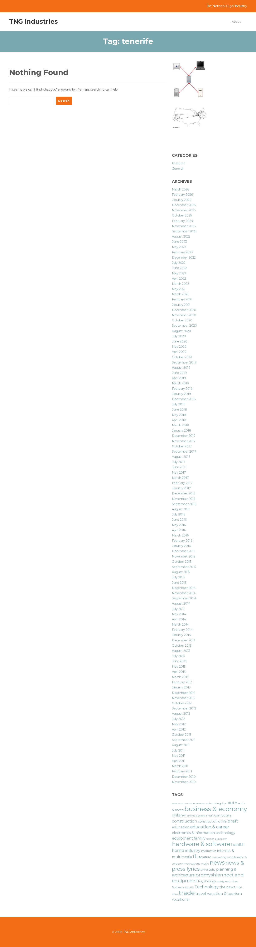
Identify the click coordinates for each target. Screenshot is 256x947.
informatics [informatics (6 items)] (208, 850)
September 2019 (184, 362)
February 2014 (182, 630)
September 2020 (184, 325)
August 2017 (181, 457)
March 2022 (180, 284)
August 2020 (181, 331)
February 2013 (182, 682)
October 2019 (182, 357)
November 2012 (183, 698)
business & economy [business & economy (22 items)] (215, 809)
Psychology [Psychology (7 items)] (207, 881)
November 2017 (183, 441)
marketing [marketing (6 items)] (219, 857)
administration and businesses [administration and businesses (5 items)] (188, 803)
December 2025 (183, 205)
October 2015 (181, 562)
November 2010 (184, 782)
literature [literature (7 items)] (204, 857)
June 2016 (179, 519)
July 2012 (178, 719)
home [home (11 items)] (178, 850)
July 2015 (178, 577)
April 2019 (179, 378)
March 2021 (180, 294)
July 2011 (178, 750)
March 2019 (180, 383)
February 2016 (182, 541)
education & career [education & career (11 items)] (209, 826)
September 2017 (184, 451)
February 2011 (182, 771)
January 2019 (181, 394)
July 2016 (178, 514)
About (236, 22)
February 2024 (182, 221)
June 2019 (179, 373)
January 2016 (181, 546)
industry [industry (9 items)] (192, 850)
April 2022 (179, 278)
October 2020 (182, 320)
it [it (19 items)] (195, 856)
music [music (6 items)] (205, 863)
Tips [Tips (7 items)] (239, 887)
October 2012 (182, 703)
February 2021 (182, 299)
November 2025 (183, 210)
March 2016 (180, 535)
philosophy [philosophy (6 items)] (208, 869)
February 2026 (182, 195)
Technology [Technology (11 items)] (206, 886)
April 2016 (179, 530)
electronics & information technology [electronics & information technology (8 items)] (203, 833)
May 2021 (179, 289)
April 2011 (178, 761)
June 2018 (179, 409)
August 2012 (181, 714)
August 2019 (181, 368)
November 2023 (184, 226)
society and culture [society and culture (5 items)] (227, 881)
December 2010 (184, 777)
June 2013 (179, 661)
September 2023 (184, 231)
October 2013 (182, 645)
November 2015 (183, 556)
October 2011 (181, 735)
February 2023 (182, 252)
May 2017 (179, 472)
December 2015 (183, 551)
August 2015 (181, 572)
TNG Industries (33, 21)
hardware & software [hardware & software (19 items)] (201, 843)
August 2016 (181, 509)
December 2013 (183, 640)
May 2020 (179, 346)
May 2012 (179, 724)
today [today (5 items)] (175, 894)
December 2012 (183, 693)
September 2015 (184, 567)
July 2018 (178, 404)
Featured (178, 163)
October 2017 (182, 446)
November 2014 (183, 593)
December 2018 (184, 399)
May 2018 (179, 415)
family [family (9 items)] (200, 838)
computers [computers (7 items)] (222, 815)
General (177, 168)
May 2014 (179, 614)
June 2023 (179, 242)
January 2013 (181, 687)
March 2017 (180, 478)
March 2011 (180, 766)
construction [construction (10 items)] (184, 821)
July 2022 (178, 263)
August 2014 (181, 603)
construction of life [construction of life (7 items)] (212, 821)
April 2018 (179, 420)
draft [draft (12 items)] (232, 821)
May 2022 (179, 273)
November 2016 (183, 499)
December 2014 (183, 588)
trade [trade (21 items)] (187, 892)
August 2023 (181, 236)
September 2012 (184, 708)
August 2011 (181, 745)
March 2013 (180, 677)
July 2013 (178, 656)
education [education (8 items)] (180, 827)
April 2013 (179, 672)
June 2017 (179, 467)
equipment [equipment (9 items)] (182, 838)
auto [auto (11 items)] (232, 802)
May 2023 (179, 247)
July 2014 (178, 609)
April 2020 (179, 352)
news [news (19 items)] (217, 862)
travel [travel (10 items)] (200, 893)
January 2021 (181, 305)
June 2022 (179, 268)
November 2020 (184, 315)
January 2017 (181, 488)
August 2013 (181, 651)
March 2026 (180, 189)
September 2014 (184, 598)
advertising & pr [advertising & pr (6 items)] (216, 803)
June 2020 (179, 341)
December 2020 (184, 310)
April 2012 (179, 729)
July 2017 (178, 462)
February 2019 (182, 389)
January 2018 (181, 430)
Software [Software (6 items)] (178, 887)
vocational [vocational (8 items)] (181, 899)
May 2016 (179, 525)
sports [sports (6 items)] (189, 887)
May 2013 (179, 666)
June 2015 (179, 583)
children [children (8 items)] (179, 815)
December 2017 (183, 436)
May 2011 (178, 756)
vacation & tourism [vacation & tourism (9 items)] (224, 893)
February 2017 (182, 483)
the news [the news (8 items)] (227, 887)
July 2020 (179, 336)
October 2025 (182, 215)
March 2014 (180, 624)
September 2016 (184, 504)
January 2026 (181, 200)
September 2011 (184, 740)
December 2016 (183, 493)
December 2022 (184, 257)
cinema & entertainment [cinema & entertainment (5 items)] (200, 815)
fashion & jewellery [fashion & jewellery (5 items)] (216, 838)
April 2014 (179, 619)
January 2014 (181, 635)
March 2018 (180, 425)
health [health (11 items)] (238, 844)
